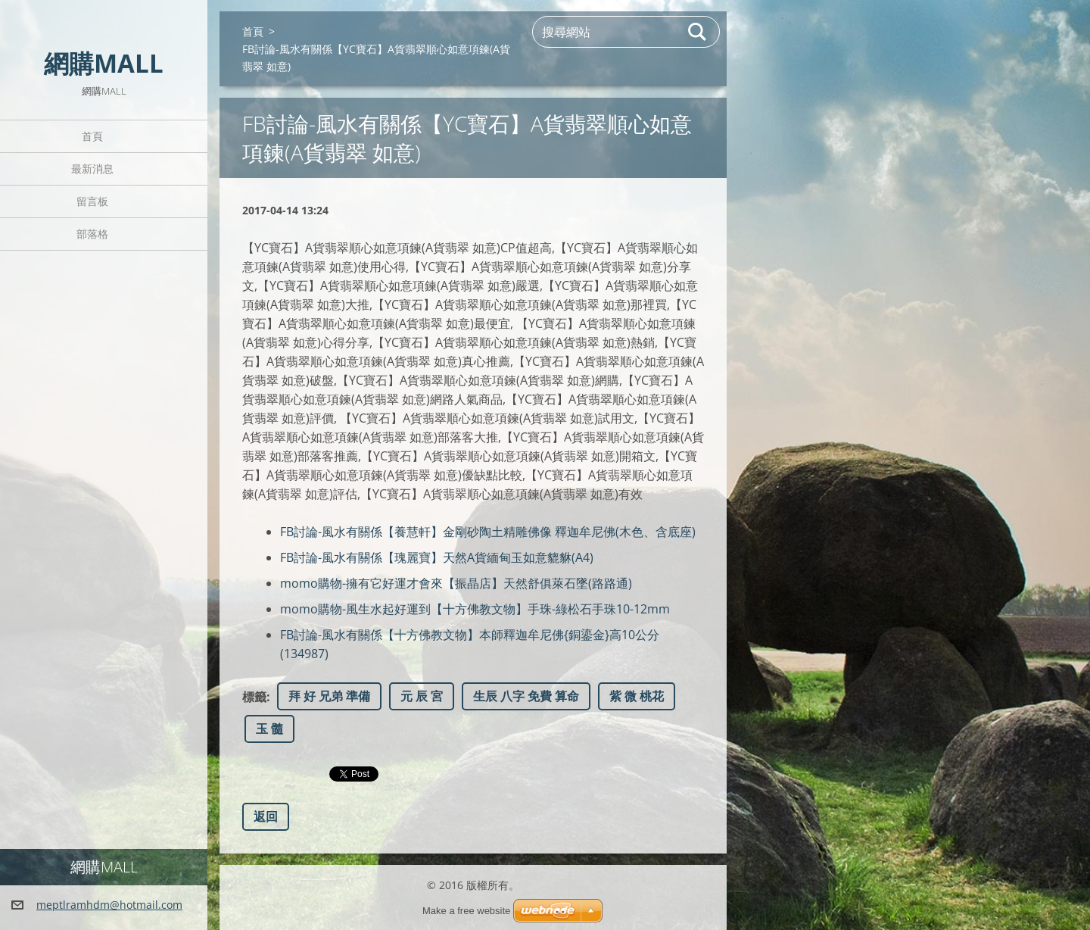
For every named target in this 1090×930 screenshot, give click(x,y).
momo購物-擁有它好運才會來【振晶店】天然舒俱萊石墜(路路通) (456, 583)
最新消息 (92, 168)
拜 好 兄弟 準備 (329, 696)
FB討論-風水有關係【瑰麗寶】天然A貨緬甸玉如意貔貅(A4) (436, 557)
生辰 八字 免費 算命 (526, 696)
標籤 (254, 696)
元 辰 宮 (421, 696)
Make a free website (466, 910)
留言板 (92, 201)
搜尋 (698, 31)
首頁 (92, 136)
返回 (266, 816)
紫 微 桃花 (636, 696)
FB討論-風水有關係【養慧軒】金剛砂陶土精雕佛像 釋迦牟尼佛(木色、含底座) (488, 531)
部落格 (92, 233)
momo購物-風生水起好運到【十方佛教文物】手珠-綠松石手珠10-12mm (475, 609)
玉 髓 (269, 728)
